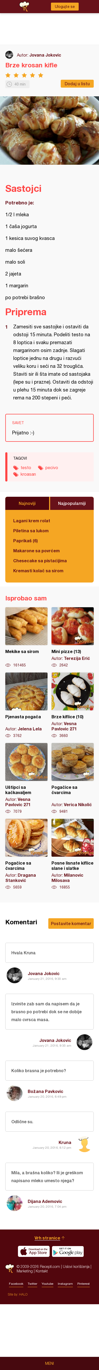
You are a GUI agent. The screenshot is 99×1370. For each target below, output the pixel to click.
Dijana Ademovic (45, 1201)
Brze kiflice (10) (72, 705)
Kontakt (42, 1336)
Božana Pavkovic (45, 1091)
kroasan (28, 474)
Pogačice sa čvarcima (72, 778)
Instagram (65, 1349)
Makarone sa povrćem (36, 550)
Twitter (32, 1349)
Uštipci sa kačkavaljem (26, 778)
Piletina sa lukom (31, 530)
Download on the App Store (34, 1317)
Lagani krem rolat (31, 520)
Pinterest (83, 1349)
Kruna (65, 1142)
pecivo (51, 467)
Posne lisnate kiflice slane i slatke (72, 854)
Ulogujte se (65, 6)
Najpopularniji (72, 503)
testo (26, 467)
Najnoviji (27, 503)
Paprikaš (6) (25, 540)
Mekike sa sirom (26, 637)
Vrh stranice (47, 1303)
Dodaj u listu (77, 83)
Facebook (16, 1349)
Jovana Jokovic (45, 54)
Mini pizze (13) (72, 637)
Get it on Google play (68, 1317)
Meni (49, 1363)
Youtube (47, 1349)
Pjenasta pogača (26, 705)
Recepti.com (9, 1334)
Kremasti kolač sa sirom (38, 570)
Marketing (25, 1336)
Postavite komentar (71, 923)
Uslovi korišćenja (76, 1332)
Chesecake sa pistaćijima (40, 560)
